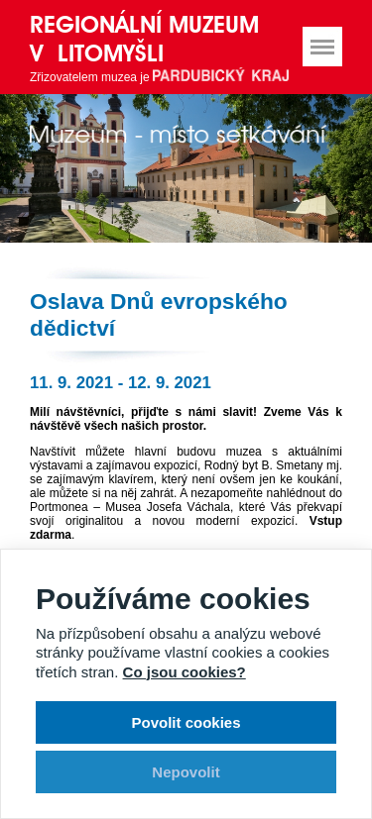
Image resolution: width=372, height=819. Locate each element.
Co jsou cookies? (184, 672)
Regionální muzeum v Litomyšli (144, 38)
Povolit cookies (185, 722)
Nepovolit (185, 772)
